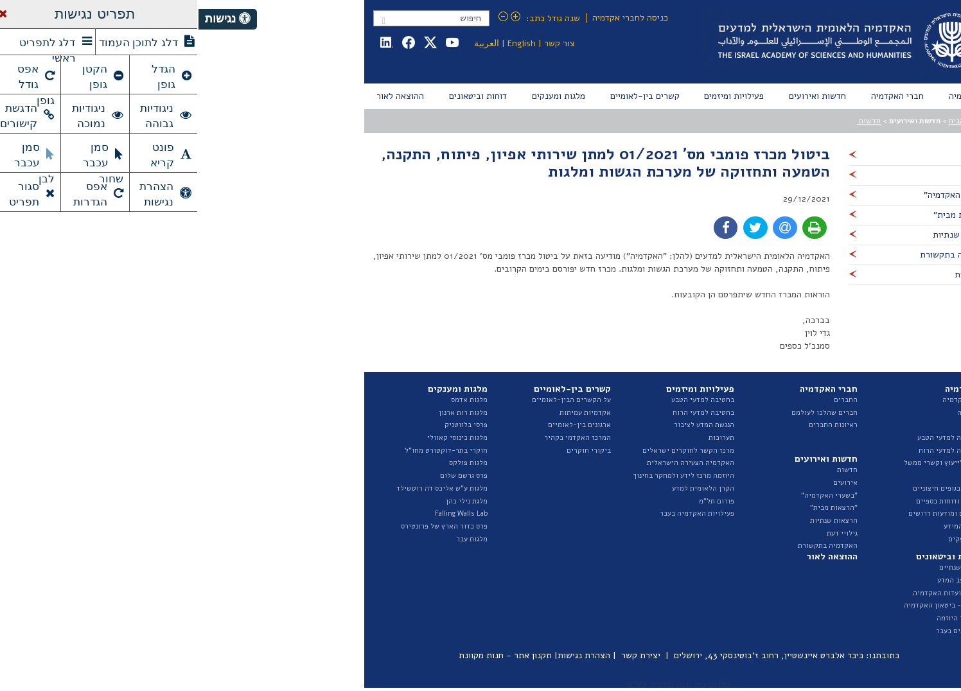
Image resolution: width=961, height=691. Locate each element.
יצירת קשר (442, 655)
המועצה (770, 412)
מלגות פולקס (270, 463)
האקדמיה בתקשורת (629, 545)
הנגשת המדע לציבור (505, 425)
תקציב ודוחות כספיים (750, 501)
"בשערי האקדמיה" (631, 495)
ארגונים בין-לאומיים (380, 425)
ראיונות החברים (634, 425)
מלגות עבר (273, 539)
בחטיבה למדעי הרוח (505, 412)
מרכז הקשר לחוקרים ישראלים (490, 450)
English (323, 43)
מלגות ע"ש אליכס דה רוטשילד (243, 488)
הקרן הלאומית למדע (504, 488)
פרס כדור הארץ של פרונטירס (245, 526)
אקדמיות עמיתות (386, 412)
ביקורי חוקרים (390, 450)
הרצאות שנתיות (635, 520)
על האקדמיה (763, 400)
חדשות (670, 121)
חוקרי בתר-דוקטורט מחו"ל (247, 450)
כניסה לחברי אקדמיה (432, 18)
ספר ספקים (766, 539)
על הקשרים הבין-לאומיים (372, 400)
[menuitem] (766, 96)
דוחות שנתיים (761, 567)
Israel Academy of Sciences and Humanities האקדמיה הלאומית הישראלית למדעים (648, 41)
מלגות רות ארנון (264, 412)
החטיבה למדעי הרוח (751, 450)
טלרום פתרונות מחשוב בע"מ (480, 684)
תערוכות (523, 437)
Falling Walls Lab (262, 513)
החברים (647, 400)
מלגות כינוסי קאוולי (259, 437)
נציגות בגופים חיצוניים (748, 488)
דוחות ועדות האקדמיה (748, 593)
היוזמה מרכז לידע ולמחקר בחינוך (485, 475)
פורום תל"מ (518, 501)
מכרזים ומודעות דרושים (746, 513)
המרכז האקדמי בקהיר (379, 437)
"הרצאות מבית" (635, 507)
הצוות (773, 425)
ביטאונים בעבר (759, 631)
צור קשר (361, 43)
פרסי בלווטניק (267, 425)
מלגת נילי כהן (268, 501)
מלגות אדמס (270, 400)
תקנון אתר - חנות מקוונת (306, 655)
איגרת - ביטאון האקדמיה (743, 605)
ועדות (773, 475)
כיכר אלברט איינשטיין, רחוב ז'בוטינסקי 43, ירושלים (570, 655)
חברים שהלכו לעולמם (626, 412)
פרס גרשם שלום (265, 475)
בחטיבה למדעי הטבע (504, 400)
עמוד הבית (767, 121)
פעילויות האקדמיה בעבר (498, 513)
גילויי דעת (643, 533)
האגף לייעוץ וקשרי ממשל (743, 463)
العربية (288, 43)
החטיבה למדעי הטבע (750, 437)
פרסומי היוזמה (760, 618)
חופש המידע (763, 526)
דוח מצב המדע (760, 580)
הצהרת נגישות (385, 655)
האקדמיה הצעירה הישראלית (492, 463)
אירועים (647, 482)
